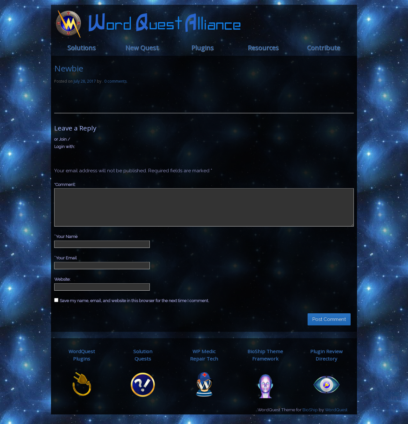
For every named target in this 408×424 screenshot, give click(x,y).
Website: (62, 279)
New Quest (141, 47)
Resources (263, 47)
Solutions (81, 47)
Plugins (202, 47)
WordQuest (336, 409)
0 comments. (115, 81)
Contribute (323, 47)
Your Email (66, 258)
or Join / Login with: (64, 143)
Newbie (68, 68)
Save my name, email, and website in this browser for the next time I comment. (134, 300)
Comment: (65, 184)
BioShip (310, 409)
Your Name (66, 236)
